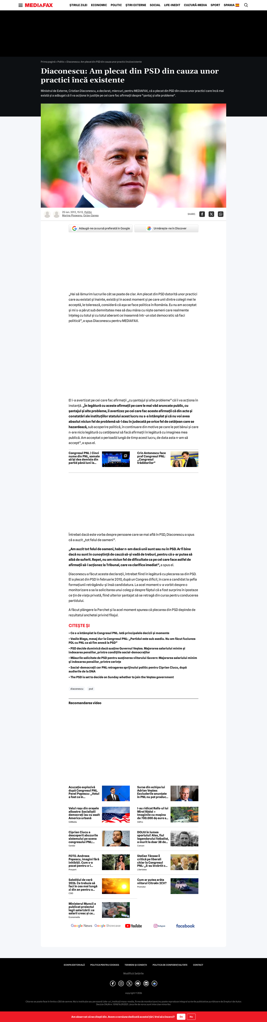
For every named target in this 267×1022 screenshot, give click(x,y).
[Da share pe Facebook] (202, 214)
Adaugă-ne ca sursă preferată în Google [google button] (101, 228)
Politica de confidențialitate (170, 965)
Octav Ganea (91, 215)
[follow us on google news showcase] (108, 926)
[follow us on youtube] (133, 926)
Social (155, 5)
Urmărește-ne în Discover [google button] (166, 228)
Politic (116, 5)
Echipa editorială (74, 965)
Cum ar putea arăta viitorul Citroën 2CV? (152, 881)
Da (181, 1016)
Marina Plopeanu (72, 215)
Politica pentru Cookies (104, 965)
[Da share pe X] (211, 214)
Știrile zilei (78, 5)
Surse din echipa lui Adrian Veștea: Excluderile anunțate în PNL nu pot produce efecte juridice (152, 792)
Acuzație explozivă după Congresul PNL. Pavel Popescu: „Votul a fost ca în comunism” (84, 792)
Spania (229, 5)
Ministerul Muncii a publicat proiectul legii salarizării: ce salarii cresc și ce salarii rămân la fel (82, 908)
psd (91, 688)
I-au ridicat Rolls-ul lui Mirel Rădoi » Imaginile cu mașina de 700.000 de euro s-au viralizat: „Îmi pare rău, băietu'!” (152, 813)
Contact (198, 965)
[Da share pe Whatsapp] (220, 214)
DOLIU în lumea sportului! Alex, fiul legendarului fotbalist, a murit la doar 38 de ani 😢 (153, 837)
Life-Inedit (172, 5)
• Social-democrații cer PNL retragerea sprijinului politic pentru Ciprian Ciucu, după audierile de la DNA (128, 669)
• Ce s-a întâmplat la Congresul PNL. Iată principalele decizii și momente (119, 633)
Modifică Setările (133, 973)
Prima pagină (48, 61)
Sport (215, 5)
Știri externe (136, 5)
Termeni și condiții (136, 965)
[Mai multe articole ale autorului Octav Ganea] (56, 214)
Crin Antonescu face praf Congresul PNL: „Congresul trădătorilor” (151, 457)
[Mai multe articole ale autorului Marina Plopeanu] (47, 214)
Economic (99, 5)
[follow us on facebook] (185, 926)
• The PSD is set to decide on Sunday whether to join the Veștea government (121, 677)
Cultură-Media (195, 5)
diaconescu (76, 688)
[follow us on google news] (82, 926)
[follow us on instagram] (159, 926)
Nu (191, 1016)
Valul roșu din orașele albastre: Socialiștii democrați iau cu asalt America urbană (84, 813)
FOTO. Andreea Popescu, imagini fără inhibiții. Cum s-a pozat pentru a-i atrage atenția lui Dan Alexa (84, 860)
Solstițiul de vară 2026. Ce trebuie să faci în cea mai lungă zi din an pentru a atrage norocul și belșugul (83, 884)
